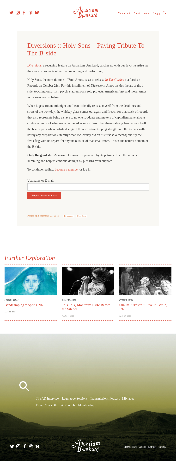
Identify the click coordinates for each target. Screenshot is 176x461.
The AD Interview (48, 399)
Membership (123, 14)
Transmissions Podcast (105, 399)
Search (163, 13)
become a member (67, 169)
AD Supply (68, 405)
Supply (155, 14)
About (135, 14)
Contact (145, 14)
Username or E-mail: (41, 180)
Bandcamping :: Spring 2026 (25, 305)
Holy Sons (81, 216)
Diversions (68, 216)
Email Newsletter (47, 405)
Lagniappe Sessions (75, 399)
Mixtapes (128, 399)
